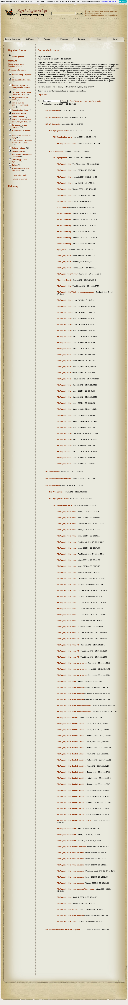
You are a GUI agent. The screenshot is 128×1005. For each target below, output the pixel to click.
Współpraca (64, 39)
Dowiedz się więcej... (109, 1)
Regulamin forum (15, 66)
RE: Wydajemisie (52, 110)
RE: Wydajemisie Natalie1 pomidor (71, 847)
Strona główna (18, 57)
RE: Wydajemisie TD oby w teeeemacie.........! (75, 292)
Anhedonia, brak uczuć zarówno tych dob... (21, 121)
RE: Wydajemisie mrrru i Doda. (58, 479)
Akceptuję (122, 1)
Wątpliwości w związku (21, 130)
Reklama (47, 39)
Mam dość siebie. (19, 113)
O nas (99, 39)
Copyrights (81, 39)
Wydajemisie (62, 250)
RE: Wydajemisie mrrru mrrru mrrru (71, 663)
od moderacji (62, 207)
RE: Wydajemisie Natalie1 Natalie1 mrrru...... (75, 820)
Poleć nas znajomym (94, 13)
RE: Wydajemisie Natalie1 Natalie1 (71, 724)
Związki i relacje (18, 148)
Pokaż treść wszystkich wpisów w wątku (85, 101)
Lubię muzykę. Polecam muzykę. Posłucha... (22, 142)
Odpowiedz (42, 95)
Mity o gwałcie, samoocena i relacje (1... (20, 105)
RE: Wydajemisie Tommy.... (68, 909)
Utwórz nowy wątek (20, 179)
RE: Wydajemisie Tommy (67, 274)
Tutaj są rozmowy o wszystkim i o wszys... (21, 86)
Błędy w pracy (18, 151)
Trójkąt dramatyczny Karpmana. (20, 169)
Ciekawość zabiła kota (21, 80)
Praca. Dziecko (18, 117)
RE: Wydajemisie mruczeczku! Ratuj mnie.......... (65, 929)
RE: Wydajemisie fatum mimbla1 (70, 687)
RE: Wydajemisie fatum (66, 681)
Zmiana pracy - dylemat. (22, 75)
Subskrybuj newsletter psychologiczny (101, 15)
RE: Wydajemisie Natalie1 (67, 718)
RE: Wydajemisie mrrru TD (68, 584)
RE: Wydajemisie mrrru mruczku (70, 853)
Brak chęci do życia (20, 110)
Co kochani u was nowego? (19, 126)
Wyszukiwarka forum (17, 70)
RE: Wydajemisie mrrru (59, 131)
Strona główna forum (16, 64)
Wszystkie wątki (20, 175)
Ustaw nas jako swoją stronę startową (101, 11)
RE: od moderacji (64, 213)
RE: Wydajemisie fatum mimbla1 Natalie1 (74, 705)
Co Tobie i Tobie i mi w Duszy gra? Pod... (21, 93)
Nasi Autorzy (30, 39)
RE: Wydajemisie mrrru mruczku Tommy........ (75, 889)
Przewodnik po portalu (12, 39)
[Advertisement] (64, 28)
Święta (14, 165)
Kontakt (115, 39)
